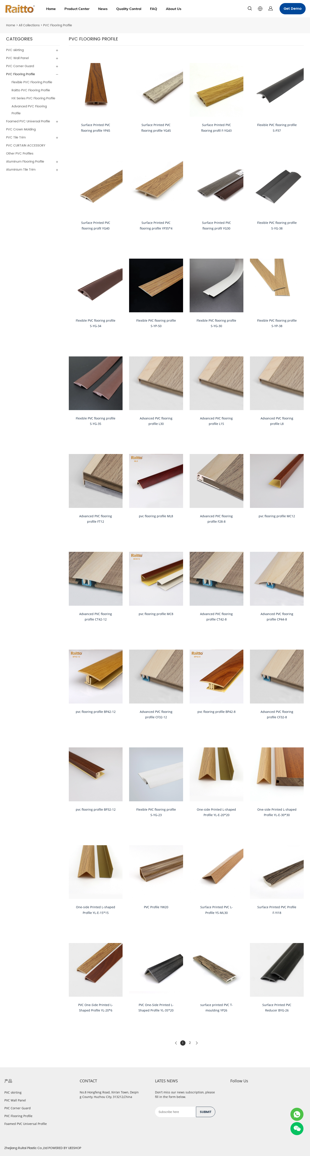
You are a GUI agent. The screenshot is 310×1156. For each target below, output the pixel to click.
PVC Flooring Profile (57, 25)
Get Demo (293, 9)
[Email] (175, 1112)
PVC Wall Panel (17, 58)
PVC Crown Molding (21, 129)
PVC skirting (15, 50)
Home (51, 9)
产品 (8, 1080)
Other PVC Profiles (19, 153)
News (103, 9)
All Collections (29, 25)
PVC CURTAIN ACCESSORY (25, 145)
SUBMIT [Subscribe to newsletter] (205, 1111)
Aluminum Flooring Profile (25, 161)
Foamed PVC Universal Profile (28, 121)
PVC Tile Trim (16, 137)
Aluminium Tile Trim (20, 169)
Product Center (76, 9)
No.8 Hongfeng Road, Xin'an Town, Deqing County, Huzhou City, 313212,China (109, 1094)
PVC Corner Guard (20, 66)
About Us (173, 9)
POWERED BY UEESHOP (64, 1148)
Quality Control (128, 9)
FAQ (153, 9)
